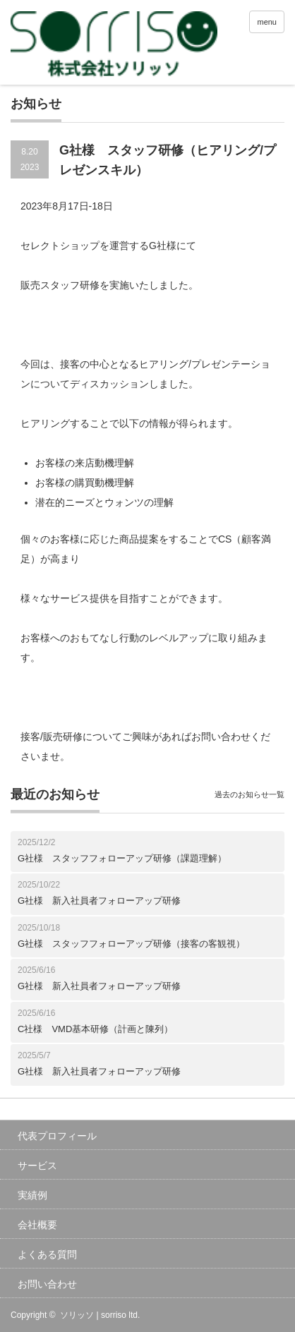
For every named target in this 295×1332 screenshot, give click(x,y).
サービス (37, 1165)
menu (267, 22)
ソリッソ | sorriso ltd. (100, 1315)
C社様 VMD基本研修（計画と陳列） (95, 1029)
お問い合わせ (47, 1284)
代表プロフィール (57, 1136)
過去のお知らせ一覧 (249, 794)
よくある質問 (47, 1254)
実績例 (32, 1195)
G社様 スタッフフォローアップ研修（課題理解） (122, 858)
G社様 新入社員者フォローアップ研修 (99, 900)
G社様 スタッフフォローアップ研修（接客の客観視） (131, 943)
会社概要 (37, 1224)
